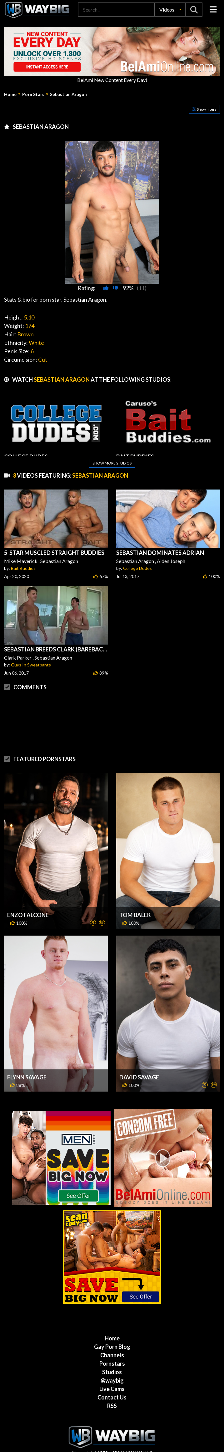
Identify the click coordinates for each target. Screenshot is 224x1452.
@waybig (112, 1380)
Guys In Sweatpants (31, 664)
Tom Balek (135, 915)
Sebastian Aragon (68, 94)
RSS (112, 1405)
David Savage (139, 1077)
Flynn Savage (27, 1077)
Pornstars (112, 1363)
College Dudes (137, 568)
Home (10, 94)
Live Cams (112, 1388)
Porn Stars (33, 94)
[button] (170, 10)
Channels (112, 1355)
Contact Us (112, 1397)
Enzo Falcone (28, 915)
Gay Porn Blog (112, 1346)
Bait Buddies (23, 568)
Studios (112, 1372)
